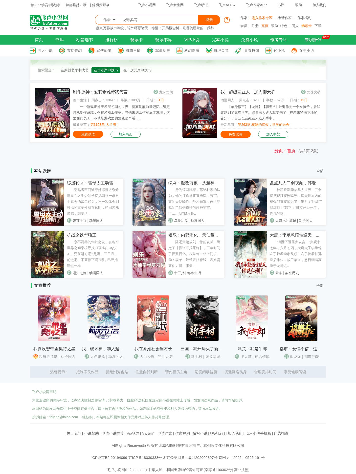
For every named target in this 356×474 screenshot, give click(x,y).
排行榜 (111, 39)
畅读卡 (306, 26)
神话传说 (262, 356)
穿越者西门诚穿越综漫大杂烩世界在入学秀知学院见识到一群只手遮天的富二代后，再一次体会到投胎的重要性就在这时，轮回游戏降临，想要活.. (93, 201)
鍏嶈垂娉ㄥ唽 (76, 5)
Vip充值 (148, 433)
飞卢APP (227, 5)
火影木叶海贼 (285, 221)
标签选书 (84, 39)
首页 (39, 39)
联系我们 (217, 433)
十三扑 (179, 273)
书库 (59, 39)
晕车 (278, 273)
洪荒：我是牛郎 (252, 348)
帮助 (298, 5)
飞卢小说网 (147, 5)
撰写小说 (200, 433)
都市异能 (311, 356)
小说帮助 (91, 433)
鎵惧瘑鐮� (101, 5)
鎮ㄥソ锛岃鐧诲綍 (45, 5)
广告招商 (281, 433)
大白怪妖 (147, 356)
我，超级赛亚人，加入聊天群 (248, 92)
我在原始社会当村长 (153, 348)
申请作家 (285, 18)
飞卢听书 (201, 5)
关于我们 (74, 433)
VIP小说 (192, 39)
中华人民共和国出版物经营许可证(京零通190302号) (190, 470)
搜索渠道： (46, 70)
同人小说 (45, 50)
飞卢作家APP (256, 5)
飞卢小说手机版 (258, 433)
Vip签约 (133, 433)
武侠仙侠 (103, 50)
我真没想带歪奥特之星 (54, 348)
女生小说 (306, 50)
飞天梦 (246, 356)
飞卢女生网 (175, 5)
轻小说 (279, 50)
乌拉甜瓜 (181, 221)
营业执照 (241, 470)
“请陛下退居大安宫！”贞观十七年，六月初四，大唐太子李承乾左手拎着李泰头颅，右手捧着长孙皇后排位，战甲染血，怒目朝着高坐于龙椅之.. (296, 254)
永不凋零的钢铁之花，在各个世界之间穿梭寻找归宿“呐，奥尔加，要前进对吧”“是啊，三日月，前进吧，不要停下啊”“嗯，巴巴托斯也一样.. (93, 254)
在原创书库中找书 (74, 70)
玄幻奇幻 (74, 50)
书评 (280, 5)
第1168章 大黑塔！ (105, 125)
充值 (264, 26)
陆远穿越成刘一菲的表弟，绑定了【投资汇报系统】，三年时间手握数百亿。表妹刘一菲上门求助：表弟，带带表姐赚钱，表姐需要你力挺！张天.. (194, 254)
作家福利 (304, 18)
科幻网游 (191, 50)
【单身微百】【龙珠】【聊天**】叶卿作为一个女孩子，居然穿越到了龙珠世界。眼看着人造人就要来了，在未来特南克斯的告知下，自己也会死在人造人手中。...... (270, 112)
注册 (255, 26)
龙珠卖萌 (166, 92)
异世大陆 (165, 356)
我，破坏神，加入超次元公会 (109, 348)
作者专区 (278, 39)
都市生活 (80, 100)
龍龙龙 (295, 356)
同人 (295, 26)
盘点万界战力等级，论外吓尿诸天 (122, 28)
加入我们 (319, 5)
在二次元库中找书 (137, 70)
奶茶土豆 (80, 221)
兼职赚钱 (313, 39)
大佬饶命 (97, 356)
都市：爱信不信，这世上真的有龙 (310, 348)
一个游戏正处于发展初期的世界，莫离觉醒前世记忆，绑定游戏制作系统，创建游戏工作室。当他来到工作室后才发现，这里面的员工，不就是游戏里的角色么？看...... (121, 112)
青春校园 (251, 50)
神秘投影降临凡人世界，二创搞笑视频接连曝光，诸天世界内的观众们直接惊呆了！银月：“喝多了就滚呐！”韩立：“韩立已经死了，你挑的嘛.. (296, 201)
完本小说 (220, 39)
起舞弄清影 (48, 356)
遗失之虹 (80, 273)
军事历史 (162, 50)
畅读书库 (163, 39)
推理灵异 (221, 50)
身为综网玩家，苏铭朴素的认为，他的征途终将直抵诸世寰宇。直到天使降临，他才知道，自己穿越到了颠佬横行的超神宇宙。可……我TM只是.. (194, 201)
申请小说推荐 (113, 433)
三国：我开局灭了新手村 (203, 348)
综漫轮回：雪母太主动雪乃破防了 (98, 183)
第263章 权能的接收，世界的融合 (263, 125)
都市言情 (133, 50)
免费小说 (249, 39)
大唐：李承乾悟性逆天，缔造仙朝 (301, 235)
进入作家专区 (262, 18)
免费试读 (88, 134)
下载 (317, 26)
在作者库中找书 (106, 70)
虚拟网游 (212, 356)
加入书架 (126, 134)
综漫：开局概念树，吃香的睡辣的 (177, 28)
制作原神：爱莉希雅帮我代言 (100, 92)
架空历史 (292, 273)
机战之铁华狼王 (81, 235)
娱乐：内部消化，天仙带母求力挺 (199, 235)
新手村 (196, 356)
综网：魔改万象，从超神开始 (195, 183)
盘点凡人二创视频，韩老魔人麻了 (301, 183)
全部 (319, 171)
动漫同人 (227, 100)
